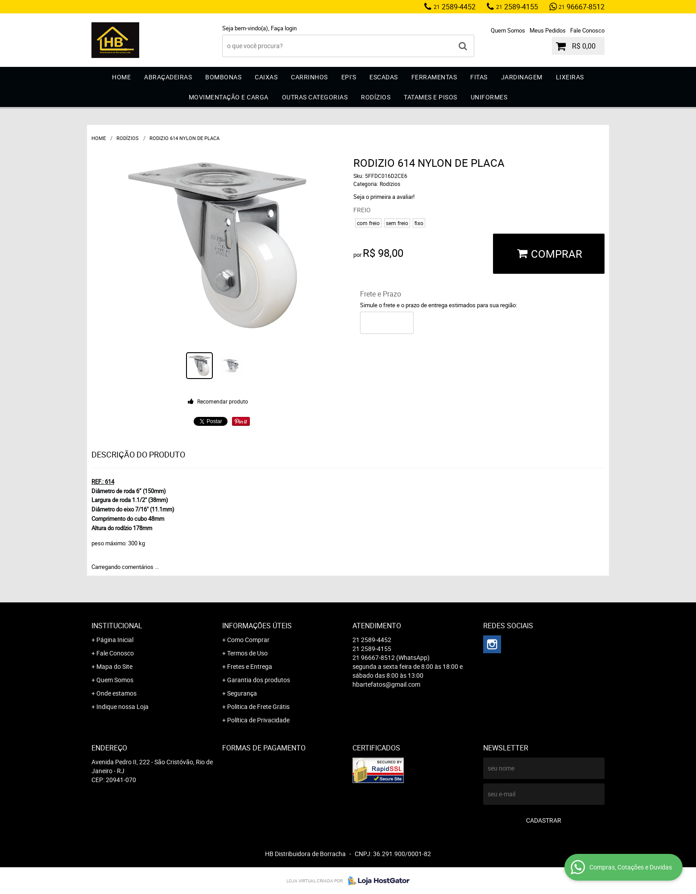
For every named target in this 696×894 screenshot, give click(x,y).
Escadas (383, 77)
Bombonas (223, 77)
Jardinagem (522, 77)
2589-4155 (517, 7)
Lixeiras (570, 77)
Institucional (116, 625)
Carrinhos (309, 77)
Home (121, 77)
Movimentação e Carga (229, 97)
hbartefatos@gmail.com (386, 684)
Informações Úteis (257, 625)
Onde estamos (116, 693)
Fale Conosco (587, 30)
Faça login (284, 28)
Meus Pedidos (548, 30)
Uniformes (489, 97)
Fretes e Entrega (249, 666)
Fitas (479, 77)
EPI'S (348, 77)
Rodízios (375, 97)
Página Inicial (114, 639)
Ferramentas (434, 77)
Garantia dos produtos (258, 680)
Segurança (242, 693)
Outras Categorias (315, 97)
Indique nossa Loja (122, 706)
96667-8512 (582, 7)
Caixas (266, 77)
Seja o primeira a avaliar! (383, 197)
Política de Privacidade (258, 720)
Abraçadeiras (168, 77)
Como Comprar (248, 639)
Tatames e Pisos (430, 97)
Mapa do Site (114, 666)
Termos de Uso (247, 653)
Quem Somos (508, 30)
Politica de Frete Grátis (258, 706)
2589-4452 (455, 7)
